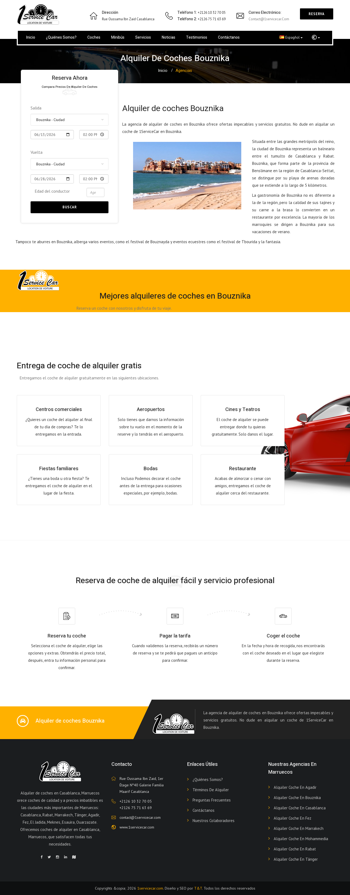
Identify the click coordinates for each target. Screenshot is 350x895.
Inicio (30, 37)
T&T (198, 888)
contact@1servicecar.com (269, 19)
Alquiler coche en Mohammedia (301, 838)
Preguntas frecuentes (212, 800)
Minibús (117, 37)
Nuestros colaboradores (214, 820)
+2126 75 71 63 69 (136, 807)
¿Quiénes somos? (61, 37)
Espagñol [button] (291, 37)
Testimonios (196, 37)
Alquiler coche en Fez (292, 818)
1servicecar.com (150, 888)
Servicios (143, 37)
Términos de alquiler (211, 789)
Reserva (317, 14)
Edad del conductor (52, 191)
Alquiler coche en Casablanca (300, 807)
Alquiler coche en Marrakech (298, 828)
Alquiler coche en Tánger (296, 859)
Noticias (168, 37)
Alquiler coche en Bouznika (297, 797)
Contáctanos (229, 37)
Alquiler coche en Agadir (295, 787)
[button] (316, 37)
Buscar (69, 207)
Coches (93, 37)
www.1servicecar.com (137, 827)
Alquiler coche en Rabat (295, 848)
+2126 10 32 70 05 (136, 801)
